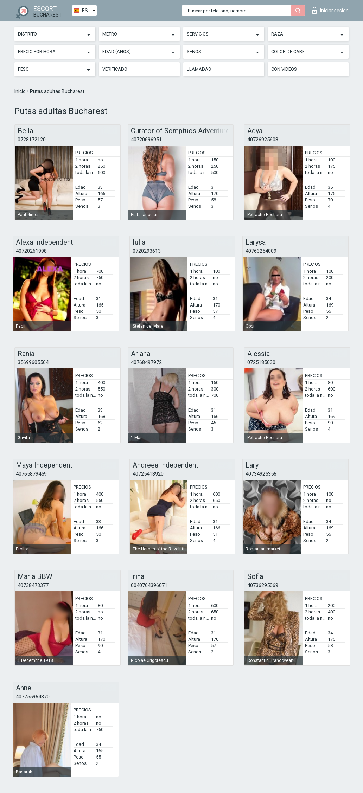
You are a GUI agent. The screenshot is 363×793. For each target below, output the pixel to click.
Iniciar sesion (330, 10)
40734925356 (261, 474)
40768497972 (146, 362)
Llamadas (199, 69)
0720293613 (147, 251)
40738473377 (33, 585)
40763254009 (261, 251)
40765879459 (31, 474)
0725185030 (261, 362)
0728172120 (32, 139)
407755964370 (33, 697)
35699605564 (33, 362)
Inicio (20, 91)
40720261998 (31, 251)
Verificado (114, 69)
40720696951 (146, 139)
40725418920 (148, 474)
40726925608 (262, 139)
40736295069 (262, 585)
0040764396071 (149, 585)
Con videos (284, 69)
